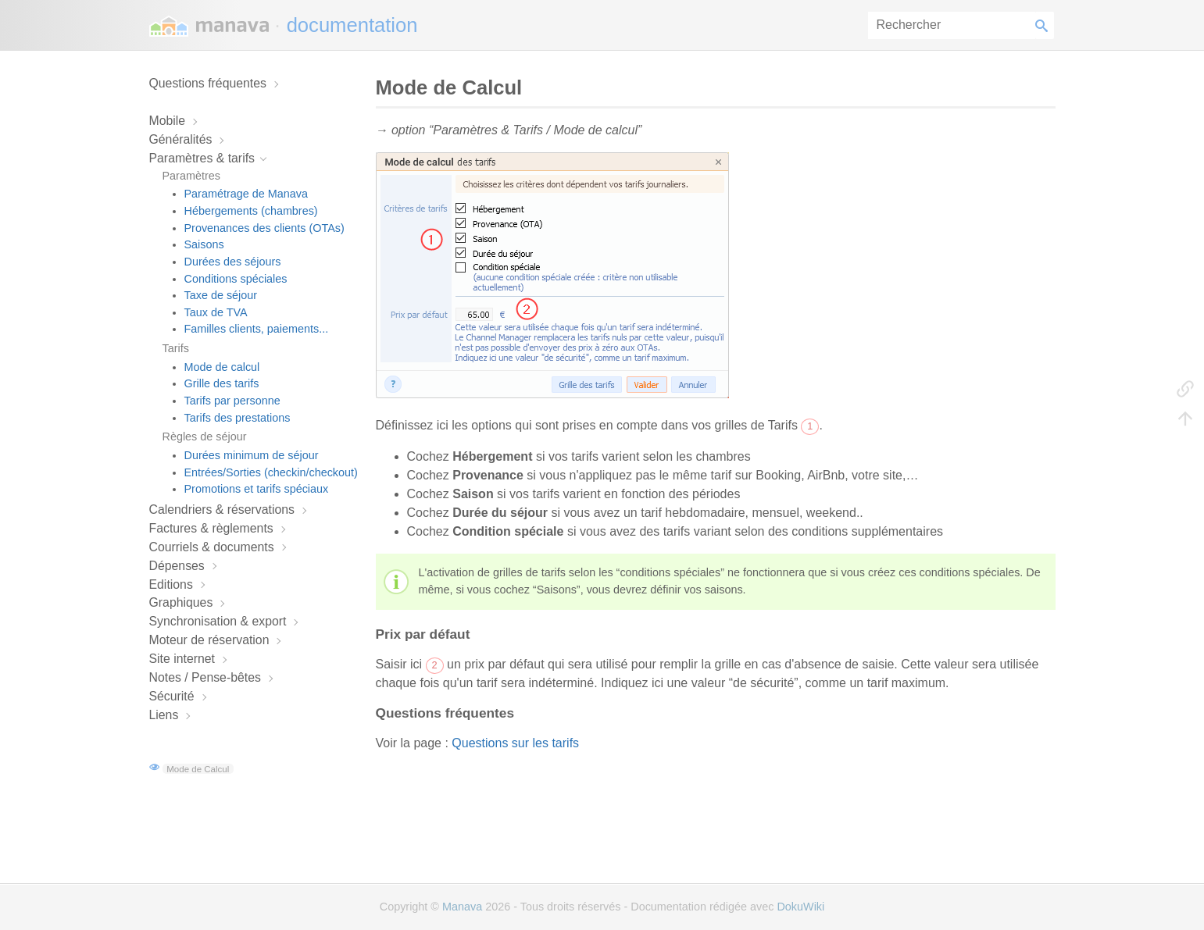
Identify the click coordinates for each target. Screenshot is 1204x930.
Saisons (204, 244)
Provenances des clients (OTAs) (264, 228)
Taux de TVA (216, 312)
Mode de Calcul (197, 768)
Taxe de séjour (221, 295)
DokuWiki (800, 906)
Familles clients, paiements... (256, 328)
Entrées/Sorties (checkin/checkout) (271, 472)
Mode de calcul (222, 367)
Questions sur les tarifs (515, 743)
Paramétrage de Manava (246, 193)
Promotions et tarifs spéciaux (256, 489)
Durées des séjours (232, 261)
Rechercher (1044, 25)
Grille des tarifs (221, 383)
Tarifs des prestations (237, 418)
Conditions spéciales (236, 279)
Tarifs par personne (232, 400)
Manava (462, 906)
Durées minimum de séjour (251, 455)
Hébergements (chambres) (251, 211)
